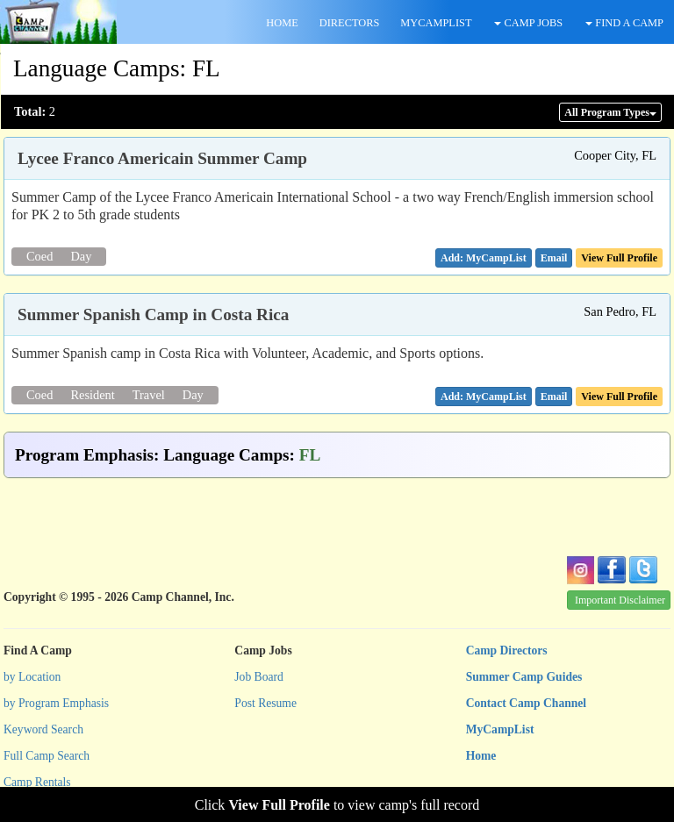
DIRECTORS (349, 23)
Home (481, 755)
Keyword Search (43, 729)
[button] (554, 258)
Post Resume (265, 703)
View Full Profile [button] (619, 258)
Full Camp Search (47, 755)
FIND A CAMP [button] (624, 23)
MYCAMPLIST (435, 23)
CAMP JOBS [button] (528, 23)
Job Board (258, 676)
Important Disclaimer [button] (620, 600)
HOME (282, 23)
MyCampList (500, 729)
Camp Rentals (37, 782)
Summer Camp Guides (524, 676)
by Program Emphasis (56, 703)
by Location (32, 676)
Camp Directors (507, 650)
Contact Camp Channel (526, 703)
